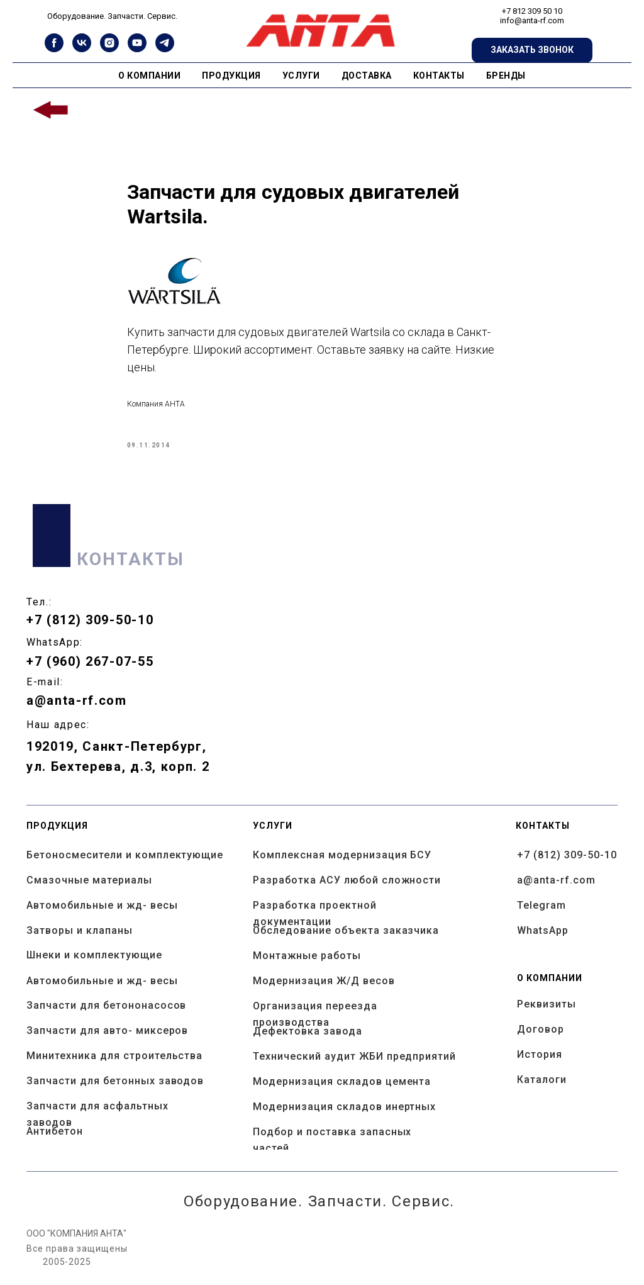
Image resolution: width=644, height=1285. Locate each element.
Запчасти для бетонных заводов (115, 1092)
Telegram (541, 917)
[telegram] (164, 48)
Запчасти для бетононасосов (106, 1017)
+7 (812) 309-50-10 (89, 631)
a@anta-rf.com (76, 711)
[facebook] (54, 48)
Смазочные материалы (89, 891)
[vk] (81, 48)
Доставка (366, 75)
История (539, 1066)
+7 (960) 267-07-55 (89, 672)
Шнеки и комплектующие (94, 966)
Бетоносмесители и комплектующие (124, 866)
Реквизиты (546, 1015)
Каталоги (542, 1091)
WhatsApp (543, 942)
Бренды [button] (506, 75)
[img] (51, 111)
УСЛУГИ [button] (301, 75)
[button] (532, 50)
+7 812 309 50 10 (532, 11)
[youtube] (137, 48)
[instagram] (109, 48)
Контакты (439, 75)
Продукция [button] (231, 75)
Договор (540, 1041)
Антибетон (54, 1142)
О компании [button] (149, 75)
